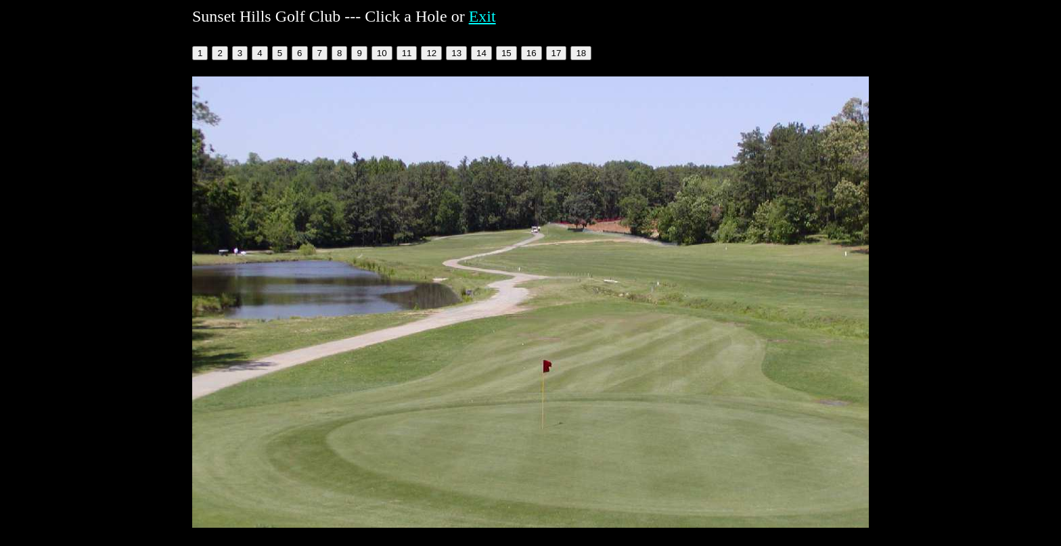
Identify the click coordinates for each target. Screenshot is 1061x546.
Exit (482, 16)
